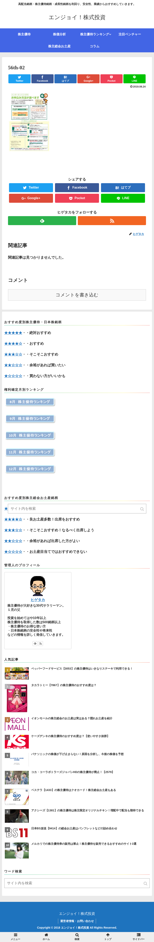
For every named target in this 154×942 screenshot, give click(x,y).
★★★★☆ (13, 344)
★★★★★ (13, 333)
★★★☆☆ (13, 354)
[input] (77, 883)
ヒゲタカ (38, 600)
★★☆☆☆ (13, 365)
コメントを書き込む (77, 294)
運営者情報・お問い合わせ (77, 921)
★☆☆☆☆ (13, 376)
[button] (146, 883)
